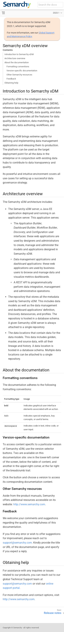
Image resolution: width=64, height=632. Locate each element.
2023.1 (56, 13)
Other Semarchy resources (19, 74)
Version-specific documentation (21, 70)
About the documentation (16, 62)
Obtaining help (11, 82)
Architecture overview (14, 58)
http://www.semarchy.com (29, 504)
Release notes (52, 613)
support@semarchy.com (17, 542)
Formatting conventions (17, 66)
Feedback (11, 78)
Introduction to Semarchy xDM (19, 54)
